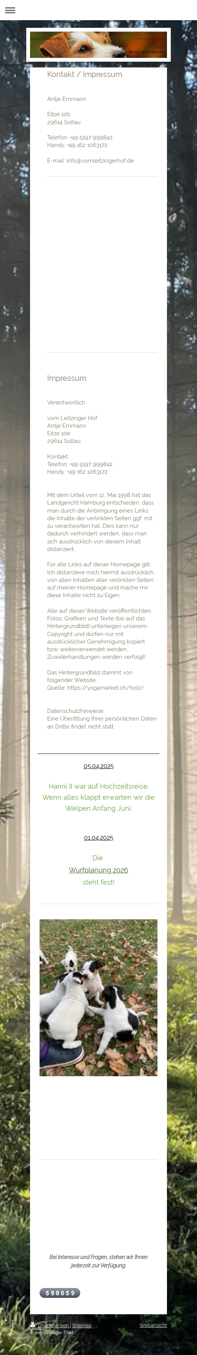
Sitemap (81, 1325)
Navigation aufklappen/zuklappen (98, 10)
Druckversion (50, 1325)
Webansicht (153, 1325)
